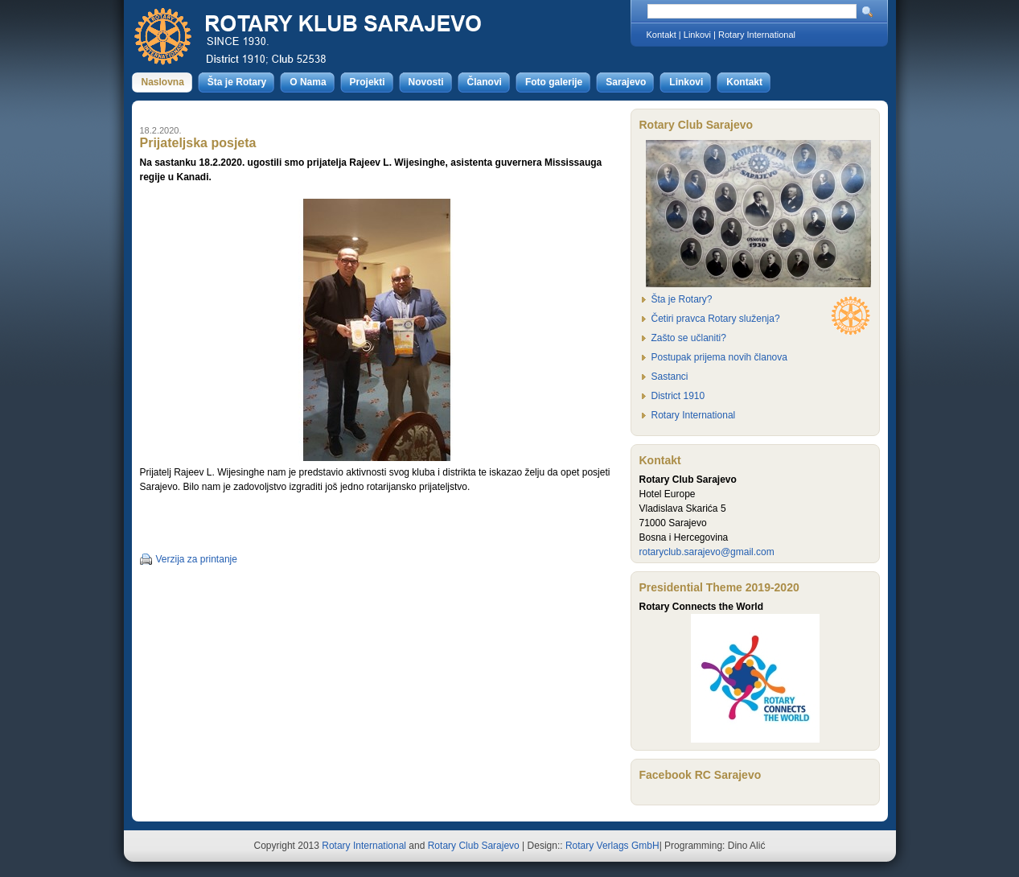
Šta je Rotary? (682, 299)
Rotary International (756, 34)
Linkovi (697, 34)
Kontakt (661, 34)
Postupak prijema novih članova (719, 357)
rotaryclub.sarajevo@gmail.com (707, 552)
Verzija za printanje (196, 559)
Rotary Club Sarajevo (474, 845)
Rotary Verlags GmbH (612, 845)
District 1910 (678, 395)
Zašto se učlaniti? (688, 338)
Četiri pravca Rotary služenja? (715, 318)
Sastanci (669, 376)
